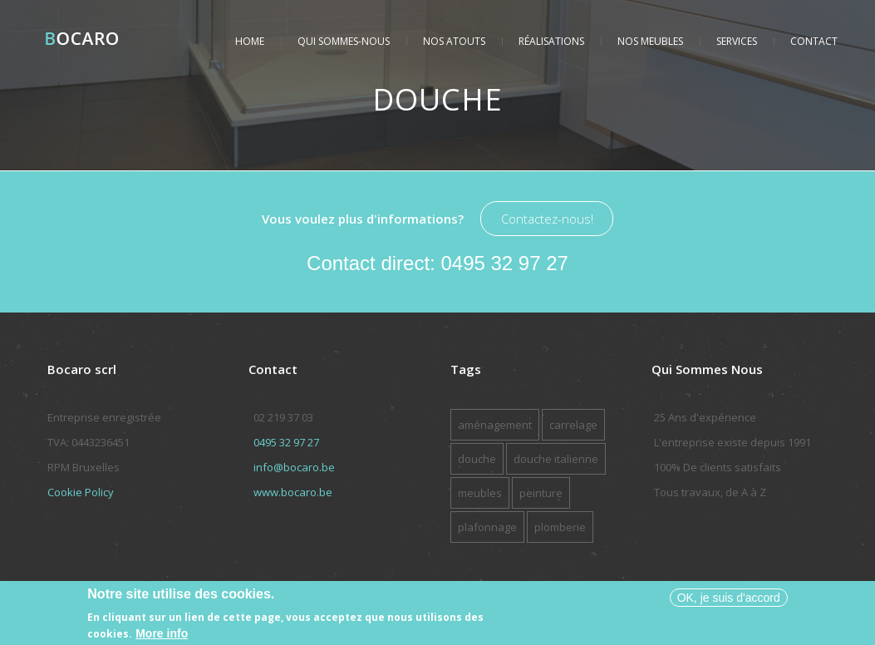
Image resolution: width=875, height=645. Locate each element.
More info (161, 636)
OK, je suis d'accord (728, 600)
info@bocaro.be (294, 467)
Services (736, 41)
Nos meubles (650, 41)
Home (249, 41)
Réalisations (551, 41)
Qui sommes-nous (343, 41)
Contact (814, 41)
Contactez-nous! (547, 218)
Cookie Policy (80, 492)
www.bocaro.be (292, 492)
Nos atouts (454, 41)
